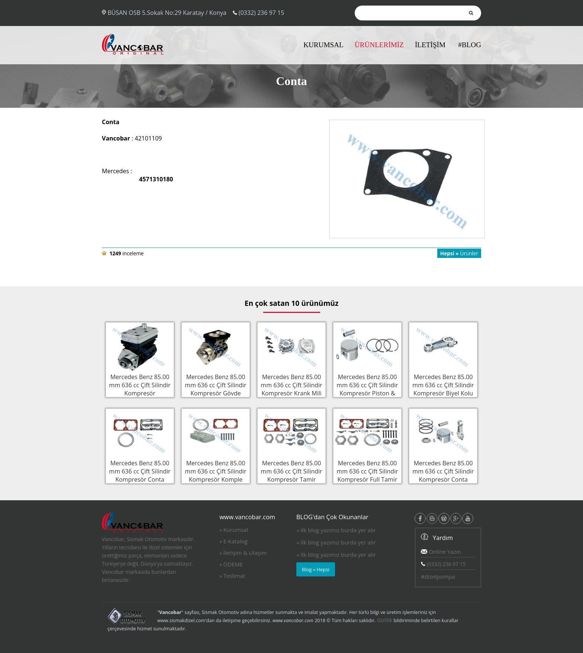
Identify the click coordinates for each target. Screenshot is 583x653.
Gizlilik (385, 620)
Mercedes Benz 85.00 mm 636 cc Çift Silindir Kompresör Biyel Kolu (443, 384)
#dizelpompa (438, 576)
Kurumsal (235, 529)
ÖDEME (233, 564)
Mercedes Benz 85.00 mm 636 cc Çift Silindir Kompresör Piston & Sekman (367, 388)
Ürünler (459, 253)
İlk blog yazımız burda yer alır (338, 530)
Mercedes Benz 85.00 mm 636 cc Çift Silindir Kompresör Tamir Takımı (291, 474)
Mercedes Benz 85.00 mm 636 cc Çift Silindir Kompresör (140, 384)
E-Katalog (235, 541)
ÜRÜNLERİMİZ (379, 45)
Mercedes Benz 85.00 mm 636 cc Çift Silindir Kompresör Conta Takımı (140, 474)
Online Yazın (441, 551)
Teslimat (234, 575)
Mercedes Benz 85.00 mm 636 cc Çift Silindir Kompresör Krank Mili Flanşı (291, 388)
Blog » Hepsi (315, 569)
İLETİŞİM (430, 45)
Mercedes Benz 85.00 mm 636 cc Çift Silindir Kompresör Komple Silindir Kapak (215, 474)
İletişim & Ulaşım (245, 552)
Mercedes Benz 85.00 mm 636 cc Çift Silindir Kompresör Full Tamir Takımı (367, 474)
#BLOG (469, 45)
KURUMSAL (323, 45)
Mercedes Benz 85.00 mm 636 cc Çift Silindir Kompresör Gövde (215, 384)
